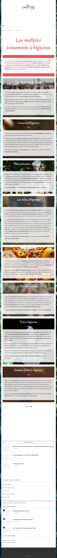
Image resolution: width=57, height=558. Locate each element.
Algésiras (10, 30)
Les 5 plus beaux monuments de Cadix (23, 519)
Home (4, 30)
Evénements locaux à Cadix (9, 494)
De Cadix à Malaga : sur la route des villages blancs (26, 455)
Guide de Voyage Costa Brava (9, 540)
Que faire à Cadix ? (7, 484)
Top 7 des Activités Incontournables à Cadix (24, 528)
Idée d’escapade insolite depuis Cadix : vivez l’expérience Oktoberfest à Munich (33, 446)
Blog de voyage (6, 497)
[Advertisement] (29, 17)
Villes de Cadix (6, 490)
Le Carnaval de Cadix (18, 464)
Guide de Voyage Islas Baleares (9, 542)
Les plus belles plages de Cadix (21, 511)
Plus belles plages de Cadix (9, 487)
